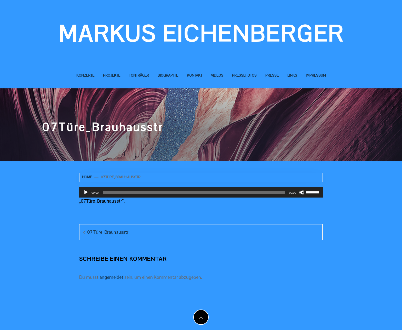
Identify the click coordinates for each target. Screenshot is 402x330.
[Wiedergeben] (85, 192)
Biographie (168, 75)
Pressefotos (244, 75)
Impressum (316, 75)
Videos (217, 75)
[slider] (194, 192)
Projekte (111, 75)
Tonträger (139, 75)
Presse (272, 75)
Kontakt (194, 75)
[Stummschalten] (301, 192)
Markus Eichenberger (201, 33)
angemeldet (111, 277)
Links (292, 75)
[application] (201, 192)
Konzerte (85, 75)
